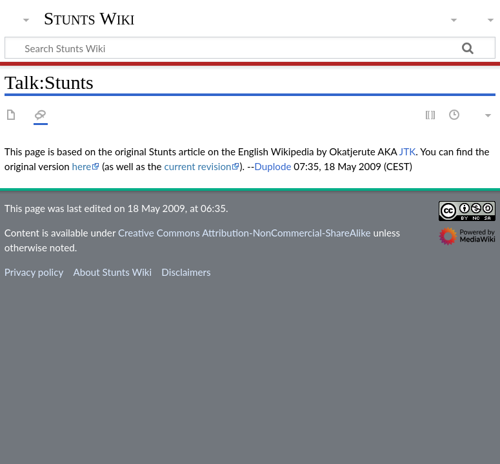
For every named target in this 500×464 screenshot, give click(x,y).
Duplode (272, 166)
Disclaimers (185, 272)
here (82, 166)
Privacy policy (34, 272)
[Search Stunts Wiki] (250, 47)
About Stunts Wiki (112, 272)
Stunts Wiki (89, 19)
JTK (407, 151)
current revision (197, 166)
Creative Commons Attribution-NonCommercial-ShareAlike (244, 232)
